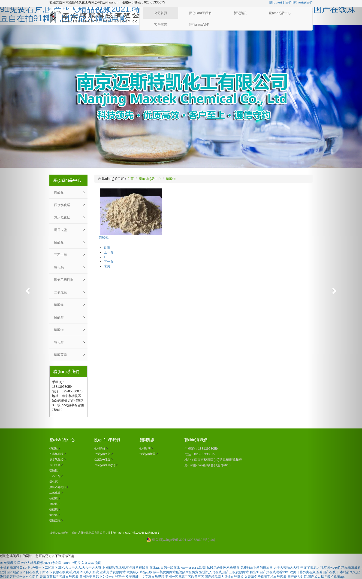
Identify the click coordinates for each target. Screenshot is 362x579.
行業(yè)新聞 (147, 454)
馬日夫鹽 (61, 230)
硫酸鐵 (59, 330)
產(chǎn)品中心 (280, 13)
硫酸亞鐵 (61, 355)
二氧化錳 (61, 292)
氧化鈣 (59, 267)
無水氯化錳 (62, 217)
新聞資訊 (240, 13)
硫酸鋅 (59, 317)
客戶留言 (160, 24)
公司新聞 (145, 448)
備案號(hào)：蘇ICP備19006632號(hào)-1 (133, 532)
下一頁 (108, 261)
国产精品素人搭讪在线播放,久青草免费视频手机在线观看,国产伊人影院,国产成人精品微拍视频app (275, 577)
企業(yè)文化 (102, 454)
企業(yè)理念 (102, 459)
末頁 (107, 266)
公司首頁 (160, 13)
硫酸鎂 (59, 305)
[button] (27, 289)
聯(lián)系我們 (303, 2)
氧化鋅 (59, 342)
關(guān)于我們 (280, 2)
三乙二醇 (61, 255)
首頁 (107, 247)
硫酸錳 (59, 242)
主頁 (130, 179)
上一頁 (108, 252)
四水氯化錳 (62, 205)
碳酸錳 (59, 192)
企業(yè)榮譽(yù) (105, 465)
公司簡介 (100, 448)
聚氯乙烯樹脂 (64, 280)
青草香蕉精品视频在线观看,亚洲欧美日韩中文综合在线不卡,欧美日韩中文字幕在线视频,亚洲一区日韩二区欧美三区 (122, 577)
